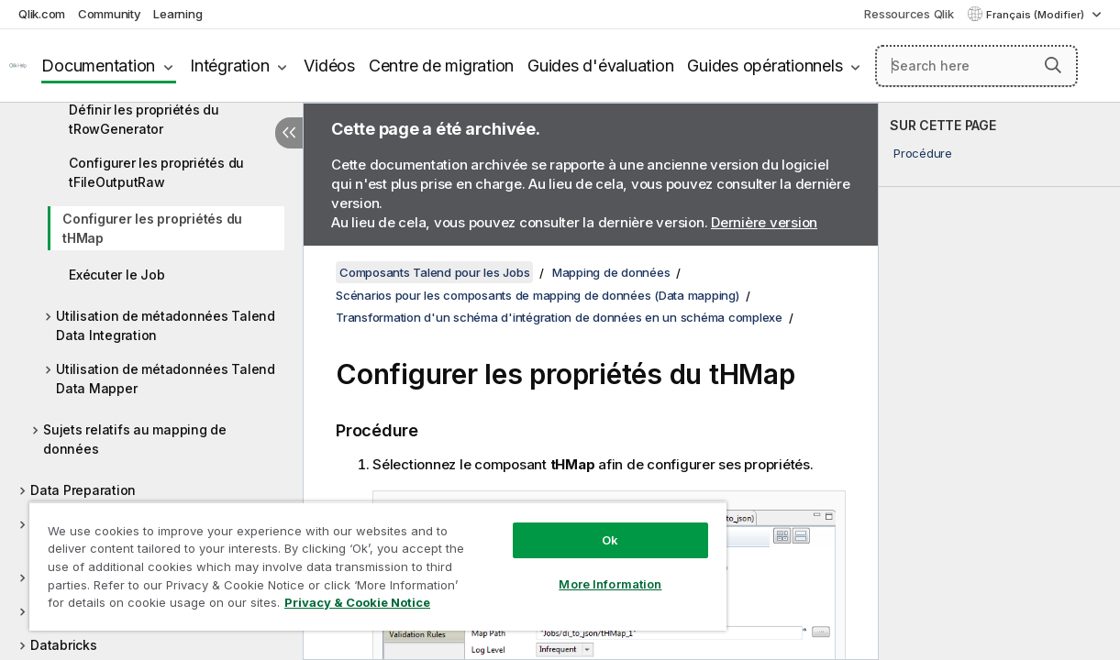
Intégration (229, 65)
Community (109, 13)
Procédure (922, 153)
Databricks (63, 645)
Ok (569, 526)
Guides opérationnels (764, 65)
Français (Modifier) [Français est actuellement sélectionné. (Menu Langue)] (1036, 14)
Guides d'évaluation (600, 65)
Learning (177, 13)
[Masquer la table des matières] (289, 132)
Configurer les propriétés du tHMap (152, 228)
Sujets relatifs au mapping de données (135, 439)
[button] (1053, 65)
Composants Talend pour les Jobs (434, 272)
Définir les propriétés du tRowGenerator (144, 119)
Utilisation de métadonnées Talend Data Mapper (165, 378)
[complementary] (999, 381)
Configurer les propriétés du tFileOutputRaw (156, 172)
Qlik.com (41, 13)
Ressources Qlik (908, 13)
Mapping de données (611, 272)
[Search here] (976, 66)
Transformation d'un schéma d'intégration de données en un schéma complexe (559, 317)
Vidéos (329, 65)
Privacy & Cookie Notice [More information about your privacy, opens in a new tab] (154, 606)
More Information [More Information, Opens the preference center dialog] (570, 570)
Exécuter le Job (116, 274)
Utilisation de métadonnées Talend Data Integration (165, 325)
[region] (354, 559)
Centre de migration (441, 65)
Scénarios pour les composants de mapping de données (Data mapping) (537, 295)
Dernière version (764, 222)
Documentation (98, 65)
